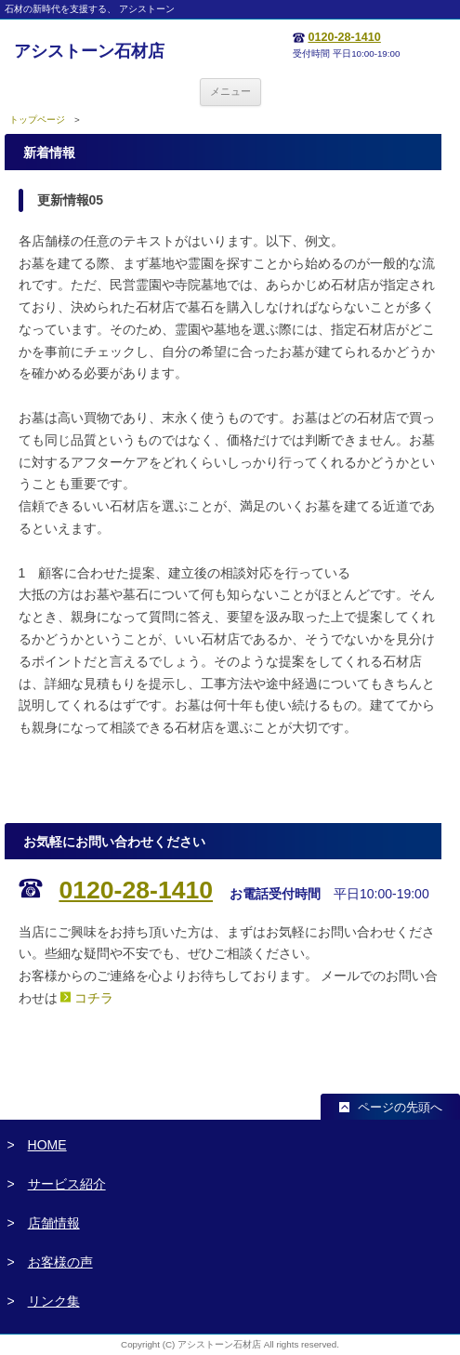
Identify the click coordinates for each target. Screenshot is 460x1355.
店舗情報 (54, 1223)
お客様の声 (60, 1262)
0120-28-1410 (344, 37)
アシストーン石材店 (89, 51)
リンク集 (54, 1301)
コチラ (93, 997)
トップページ (37, 119)
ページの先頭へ (400, 1107)
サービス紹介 (67, 1183)
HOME (47, 1144)
